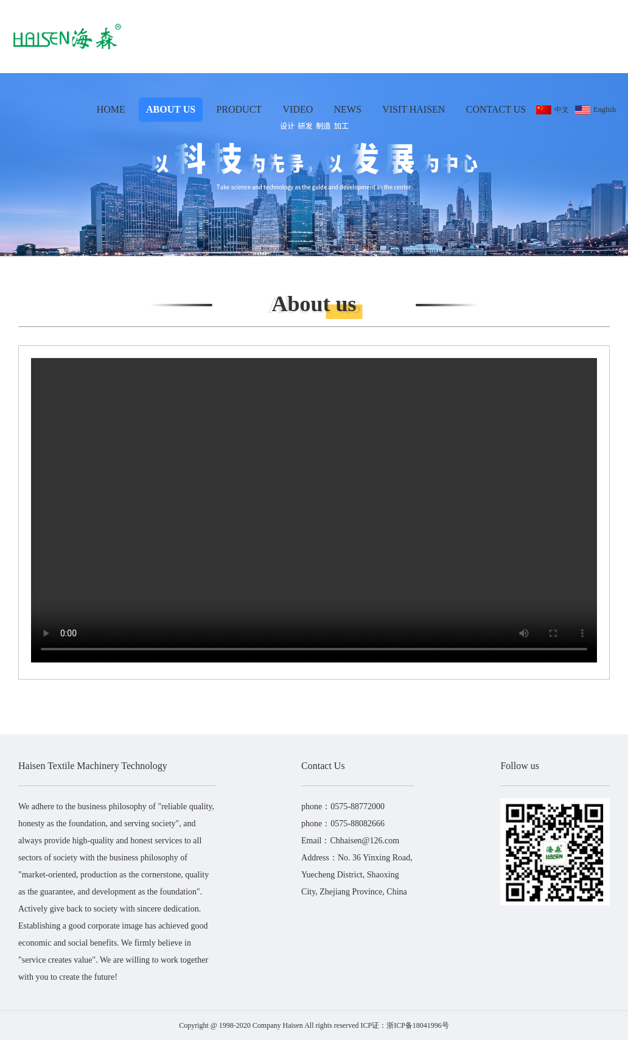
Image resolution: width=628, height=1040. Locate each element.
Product (239, 109)
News (347, 109)
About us (170, 109)
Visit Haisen (413, 109)
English (595, 109)
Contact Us (496, 109)
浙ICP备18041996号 (417, 1025)
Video (297, 109)
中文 (552, 109)
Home (111, 109)
